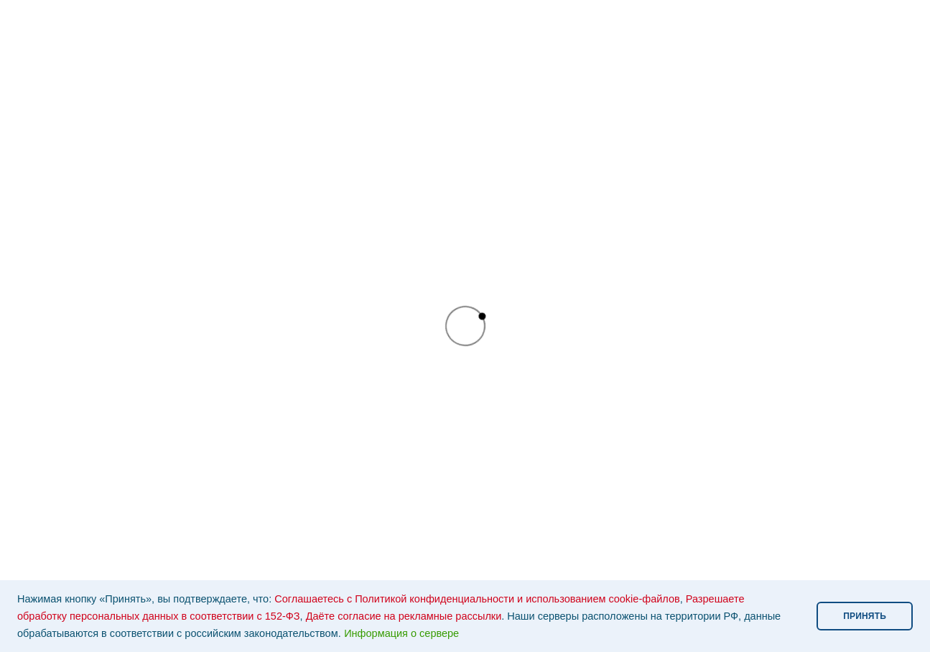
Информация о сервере (401, 633)
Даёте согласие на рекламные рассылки (404, 616)
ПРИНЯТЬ (864, 616)
